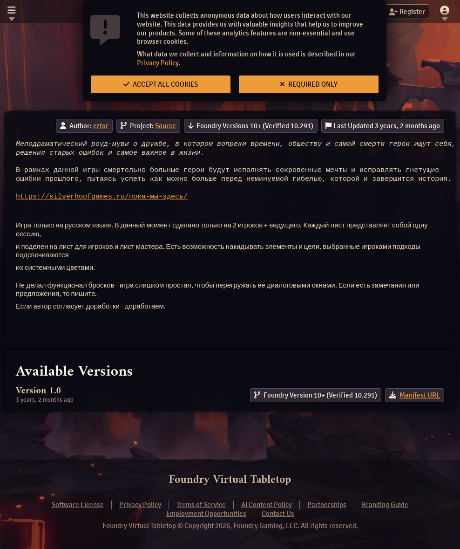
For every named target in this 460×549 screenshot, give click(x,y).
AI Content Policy (266, 505)
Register (407, 11)
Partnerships (326, 505)
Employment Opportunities (206, 513)
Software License (78, 505)
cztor (100, 126)
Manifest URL (419, 395)
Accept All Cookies (160, 84)
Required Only (309, 84)
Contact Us (278, 513)
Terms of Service (201, 505)
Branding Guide (385, 505)
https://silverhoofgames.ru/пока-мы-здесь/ (102, 197)
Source (165, 126)
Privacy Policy (157, 63)
